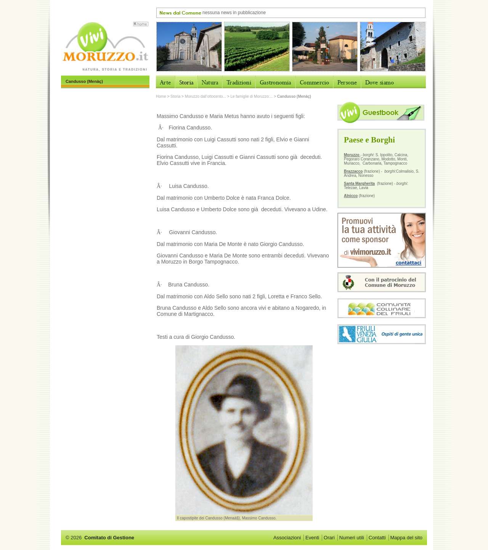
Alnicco (351, 196)
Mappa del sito (406, 537)
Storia (175, 96)
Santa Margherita (359, 183)
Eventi (312, 537)
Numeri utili (351, 537)
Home (161, 96)
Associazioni (287, 537)
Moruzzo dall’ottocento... (205, 96)
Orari (329, 537)
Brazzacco (353, 171)
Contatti (377, 537)
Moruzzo (352, 155)
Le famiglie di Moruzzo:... (251, 96)
